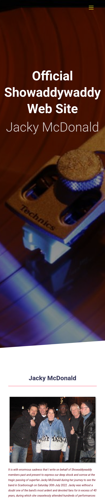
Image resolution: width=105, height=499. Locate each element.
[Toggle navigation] (91, 8)
